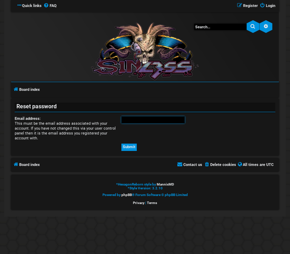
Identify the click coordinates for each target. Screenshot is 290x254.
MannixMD (165, 184)
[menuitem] (50, 6)
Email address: (28, 118)
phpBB (126, 195)
